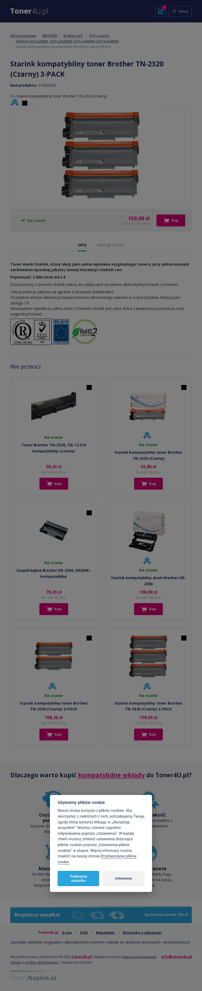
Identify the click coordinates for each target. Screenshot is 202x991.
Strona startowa (23, 35)
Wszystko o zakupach (142, 932)
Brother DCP (73, 35)
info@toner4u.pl (176, 956)
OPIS (82, 244)
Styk (84, 932)
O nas (67, 932)
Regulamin (105, 932)
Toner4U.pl (81, 956)
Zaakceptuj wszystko (78, 878)
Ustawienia (123, 878)
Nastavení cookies (77, 962)
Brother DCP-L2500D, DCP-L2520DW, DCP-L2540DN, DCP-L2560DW (68, 41)
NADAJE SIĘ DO (110, 244)
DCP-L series (99, 35)
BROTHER (49, 35)
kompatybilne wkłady (111, 775)
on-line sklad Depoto (41, 962)
